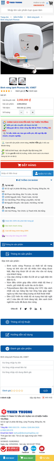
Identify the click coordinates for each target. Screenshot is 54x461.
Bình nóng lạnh (33, 17)
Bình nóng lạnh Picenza (10, 20)
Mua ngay (26, 458)
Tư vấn (44, 458)
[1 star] (2, 91)
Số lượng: (6, 112)
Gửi (45, 391)
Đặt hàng (27, 165)
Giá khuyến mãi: (9, 100)
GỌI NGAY (8, 458)
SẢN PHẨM (18, 17)
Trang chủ (5, 17)
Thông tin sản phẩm (12, 244)
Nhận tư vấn (43, 173)
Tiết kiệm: (6, 108)
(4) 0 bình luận (30, 91)
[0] (49, 3)
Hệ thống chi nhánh (27, 180)
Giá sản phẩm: (8, 104)
